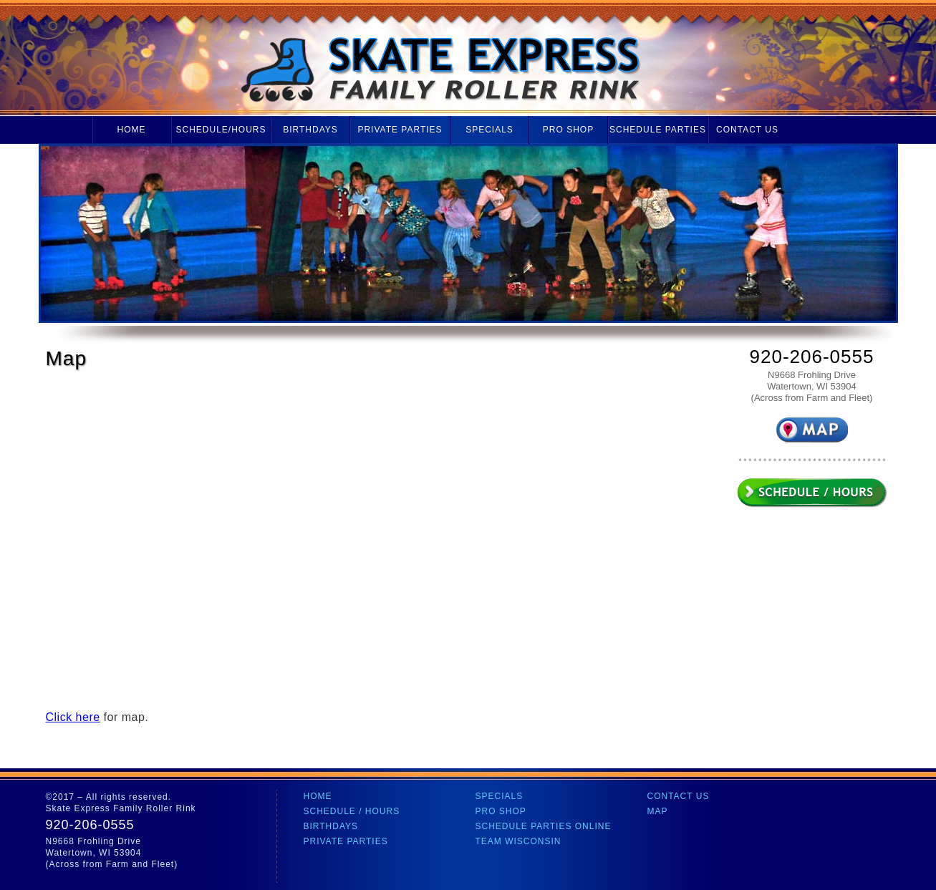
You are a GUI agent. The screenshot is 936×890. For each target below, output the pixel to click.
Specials (489, 130)
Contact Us (747, 130)
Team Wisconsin (518, 841)
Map (657, 811)
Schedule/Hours (220, 130)
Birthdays (310, 130)
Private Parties (399, 130)
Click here (73, 717)
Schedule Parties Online (544, 826)
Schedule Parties (657, 130)
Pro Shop (568, 130)
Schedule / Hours (352, 811)
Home (131, 130)
